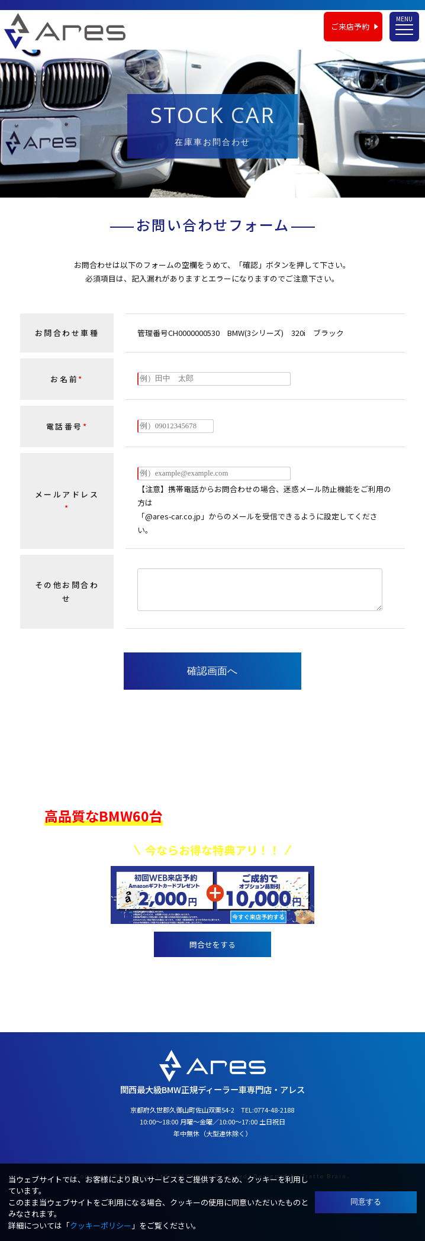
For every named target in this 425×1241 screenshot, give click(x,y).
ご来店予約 (350, 26)
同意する (365, 1201)
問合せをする (212, 944)
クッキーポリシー (100, 1225)
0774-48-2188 (228, 974)
